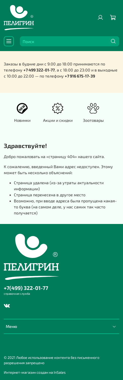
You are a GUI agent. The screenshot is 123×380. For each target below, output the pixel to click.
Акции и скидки (58, 120)
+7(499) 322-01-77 (26, 288)
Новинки (22, 120)
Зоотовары (93, 120)
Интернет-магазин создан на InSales (35, 372)
